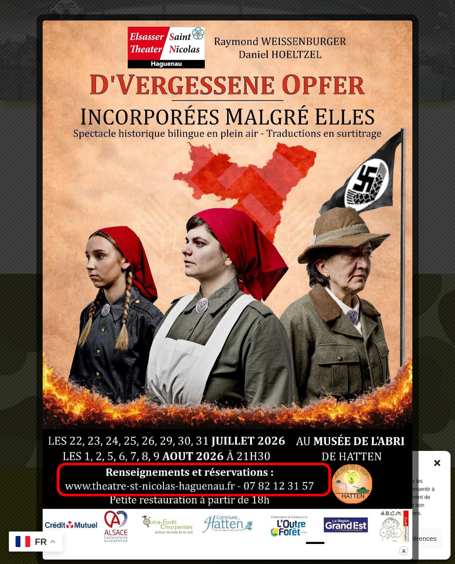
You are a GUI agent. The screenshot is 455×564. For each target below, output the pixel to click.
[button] (437, 463)
